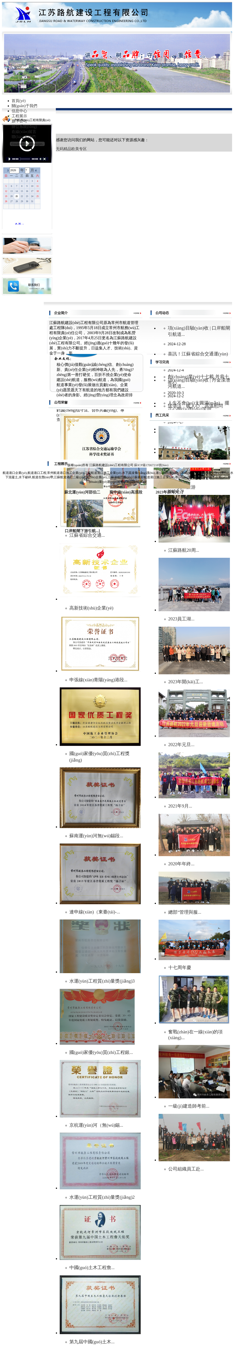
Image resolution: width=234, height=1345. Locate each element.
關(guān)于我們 (24, 106)
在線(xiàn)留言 (24, 132)
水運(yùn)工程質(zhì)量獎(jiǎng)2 (102, 1197)
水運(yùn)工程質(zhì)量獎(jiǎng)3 (102, 981)
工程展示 (19, 116)
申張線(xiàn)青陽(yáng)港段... (98, 679)
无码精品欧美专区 (71, 149)
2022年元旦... (181, 744)
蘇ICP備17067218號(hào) (151, 465)
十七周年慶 (179, 967)
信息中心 (19, 111)
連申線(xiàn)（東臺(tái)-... (94, 911)
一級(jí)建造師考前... (188, 1106)
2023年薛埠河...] (169, 492)
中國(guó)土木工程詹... (92, 1267)
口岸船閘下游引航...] (82, 531)
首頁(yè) (19, 101)
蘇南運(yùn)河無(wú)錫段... (96, 835)
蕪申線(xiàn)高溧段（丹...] (126, 493)
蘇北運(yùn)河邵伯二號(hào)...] (82, 493)
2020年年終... (181, 863)
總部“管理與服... (184, 912)
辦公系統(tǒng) (24, 127)
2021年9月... (180, 805)
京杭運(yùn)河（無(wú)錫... (96, 1125)
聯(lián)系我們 (24, 137)
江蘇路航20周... (183, 550)
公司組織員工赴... (186, 1168)
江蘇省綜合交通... (87, 535)
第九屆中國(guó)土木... (92, 1341)
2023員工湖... (181, 618)
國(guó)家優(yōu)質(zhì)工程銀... (101, 1052)
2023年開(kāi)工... (185, 681)
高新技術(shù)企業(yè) (91, 607)
